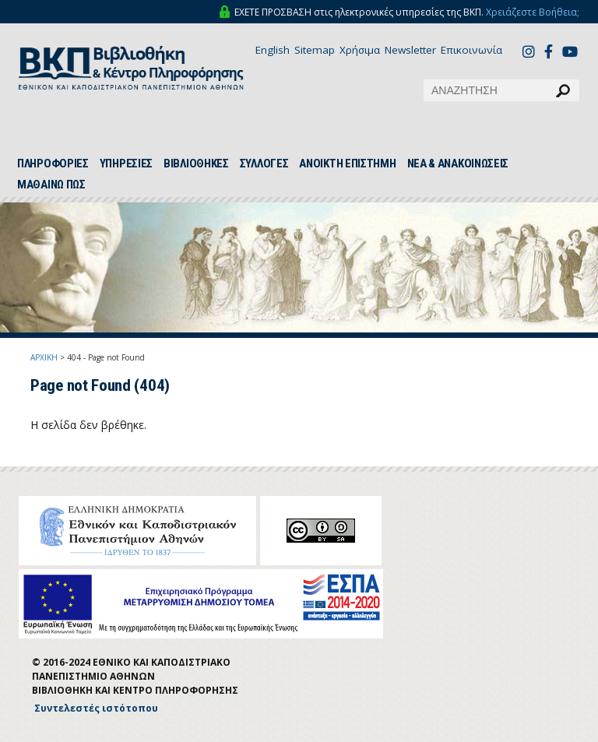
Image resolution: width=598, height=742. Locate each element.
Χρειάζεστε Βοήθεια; (532, 12)
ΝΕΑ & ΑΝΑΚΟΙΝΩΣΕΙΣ (458, 163)
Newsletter (410, 50)
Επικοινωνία (471, 50)
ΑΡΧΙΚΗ (44, 357)
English (272, 50)
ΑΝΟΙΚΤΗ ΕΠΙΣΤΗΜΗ (347, 163)
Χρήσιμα (359, 50)
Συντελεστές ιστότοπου (96, 708)
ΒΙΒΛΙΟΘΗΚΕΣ (196, 163)
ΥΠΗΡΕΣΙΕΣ (126, 163)
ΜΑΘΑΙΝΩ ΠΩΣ (51, 185)
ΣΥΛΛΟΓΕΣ (264, 163)
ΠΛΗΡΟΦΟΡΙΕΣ (53, 163)
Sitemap (314, 50)
